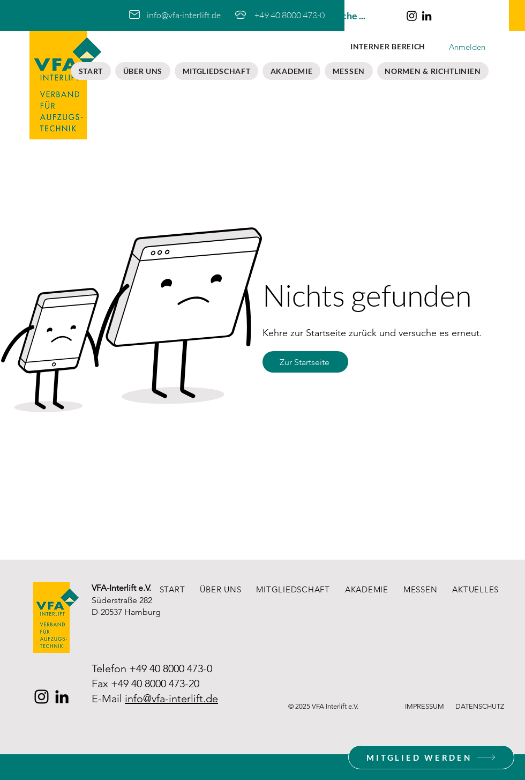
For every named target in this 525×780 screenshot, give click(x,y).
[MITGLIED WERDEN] (431, 757)
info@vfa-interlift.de (171, 698)
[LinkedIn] (426, 16)
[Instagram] (411, 16)
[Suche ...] (354, 16)
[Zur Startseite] (305, 362)
